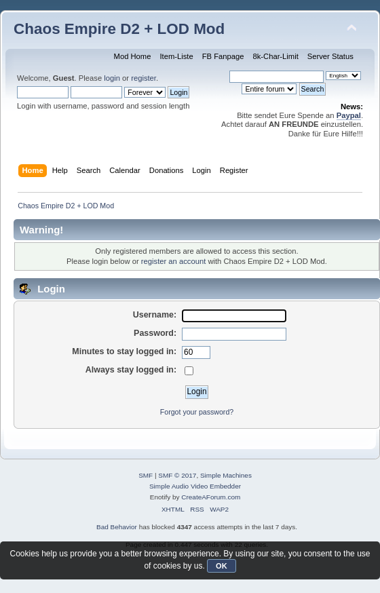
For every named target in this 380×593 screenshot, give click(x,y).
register (143, 78)
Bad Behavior (116, 527)
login (112, 78)
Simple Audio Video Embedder (195, 486)
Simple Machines (226, 475)
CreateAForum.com (210, 497)
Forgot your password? (196, 412)
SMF (145, 475)
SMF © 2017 (177, 475)
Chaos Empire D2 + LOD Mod (119, 28)
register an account (173, 261)
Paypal (349, 115)
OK (221, 566)
